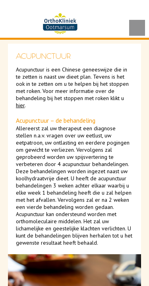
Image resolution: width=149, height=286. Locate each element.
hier (20, 105)
